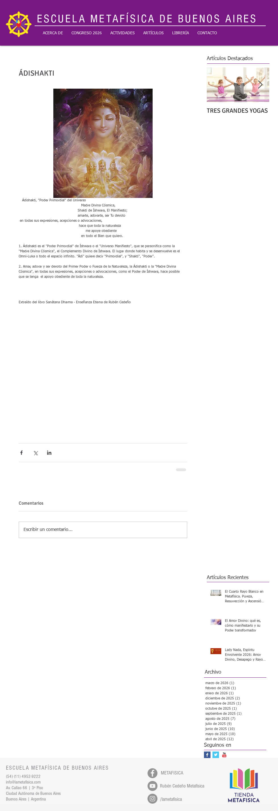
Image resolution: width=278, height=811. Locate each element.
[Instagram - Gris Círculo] (152, 799)
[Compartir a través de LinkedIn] (49, 452)
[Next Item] (260, 84)
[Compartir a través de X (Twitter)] (35, 452)
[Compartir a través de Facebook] (21, 452)
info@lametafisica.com (23, 782)
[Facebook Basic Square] (207, 755)
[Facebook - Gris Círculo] (152, 773)
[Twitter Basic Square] (215, 755)
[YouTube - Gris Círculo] (152, 786)
